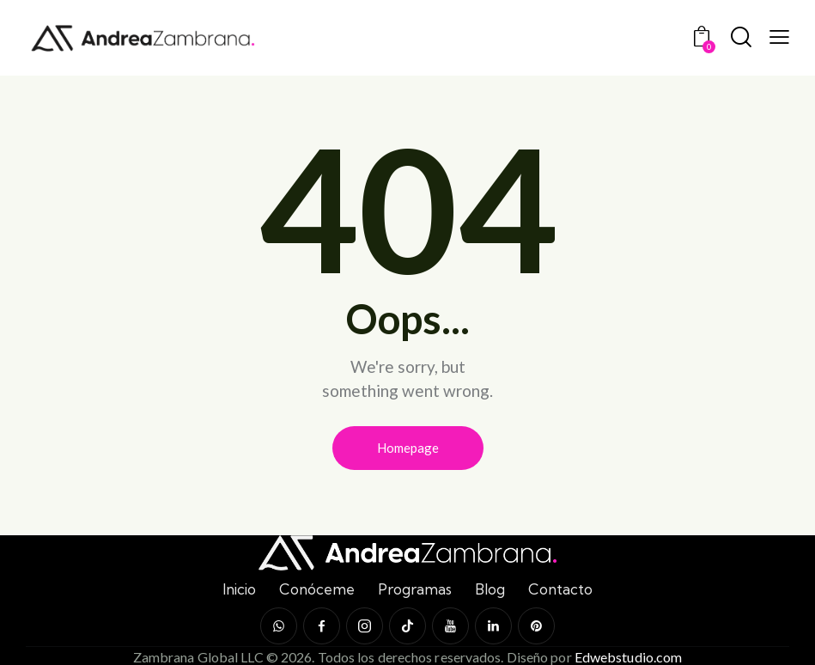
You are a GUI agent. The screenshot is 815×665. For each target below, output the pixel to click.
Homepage (408, 447)
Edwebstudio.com (629, 657)
